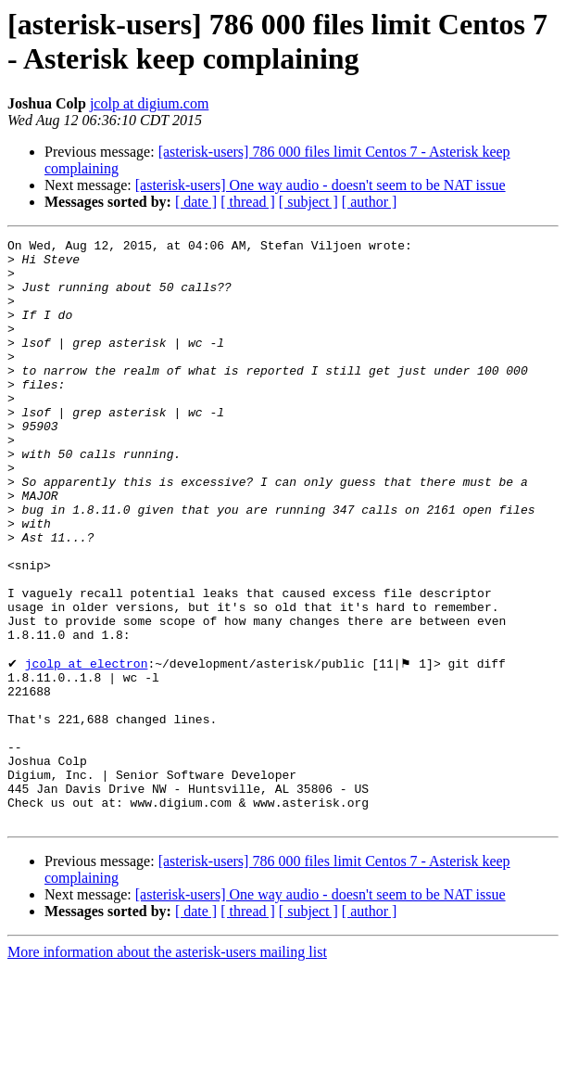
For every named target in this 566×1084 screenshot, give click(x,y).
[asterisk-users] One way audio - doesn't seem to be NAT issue (320, 185)
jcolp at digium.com (149, 103)
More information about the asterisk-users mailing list (167, 1068)
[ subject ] (308, 202)
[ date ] (196, 202)
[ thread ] (247, 202)
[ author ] (369, 202)
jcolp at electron (86, 748)
